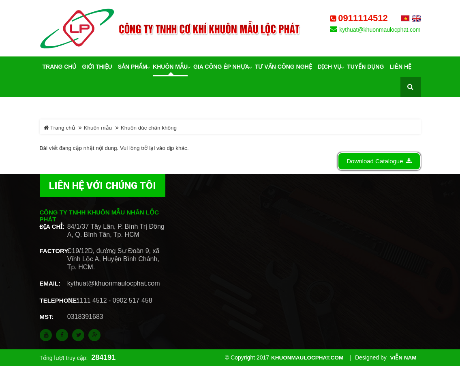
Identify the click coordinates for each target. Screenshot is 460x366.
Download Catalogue (379, 161)
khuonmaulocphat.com (307, 358)
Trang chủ (59, 128)
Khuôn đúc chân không (149, 128)
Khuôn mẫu (98, 128)
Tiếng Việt (405, 18)
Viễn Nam (403, 358)
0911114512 (362, 18)
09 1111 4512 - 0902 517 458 (109, 300)
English (416, 18)
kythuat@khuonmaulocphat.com (379, 29)
